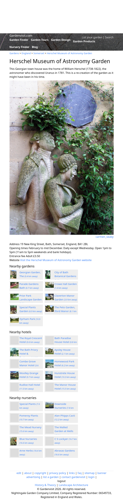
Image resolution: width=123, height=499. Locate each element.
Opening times (19, 248)
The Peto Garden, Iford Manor (66, 311)
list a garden (51, 477)
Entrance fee (17, 256)
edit (19, 473)
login (91, 477)
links (72, 473)
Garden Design (60, 40)
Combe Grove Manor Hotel (29, 365)
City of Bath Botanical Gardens (65, 276)
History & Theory (45, 485)
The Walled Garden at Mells (64, 431)
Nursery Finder (19, 47)
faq (80, 473)
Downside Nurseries (64, 407)
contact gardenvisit (73, 477)
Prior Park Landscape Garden (31, 299)
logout (61, 481)
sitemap (89, 473)
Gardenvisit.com (21, 35)
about (28, 473)
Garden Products (84, 41)
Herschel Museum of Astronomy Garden (69, 53)
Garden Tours (40, 40)
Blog (35, 47)
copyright (40, 473)
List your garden (92, 37)
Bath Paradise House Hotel (66, 341)
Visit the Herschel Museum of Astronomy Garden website (56, 260)
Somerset (38, 53)
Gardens (14, 53)
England (26, 53)
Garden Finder (19, 40)
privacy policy (57, 473)
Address (15, 244)
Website (15, 260)
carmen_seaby (105, 237)
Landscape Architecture (73, 485)
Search (109, 37)
